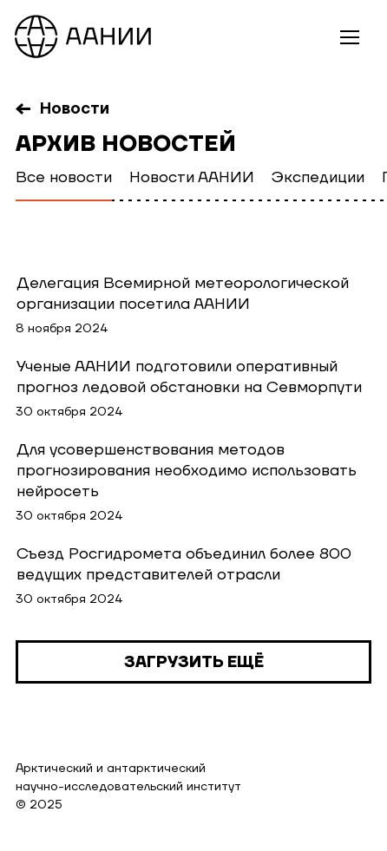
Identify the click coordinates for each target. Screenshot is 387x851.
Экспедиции (318, 177)
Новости (74, 109)
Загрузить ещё (194, 662)
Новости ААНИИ (191, 177)
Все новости (64, 177)
